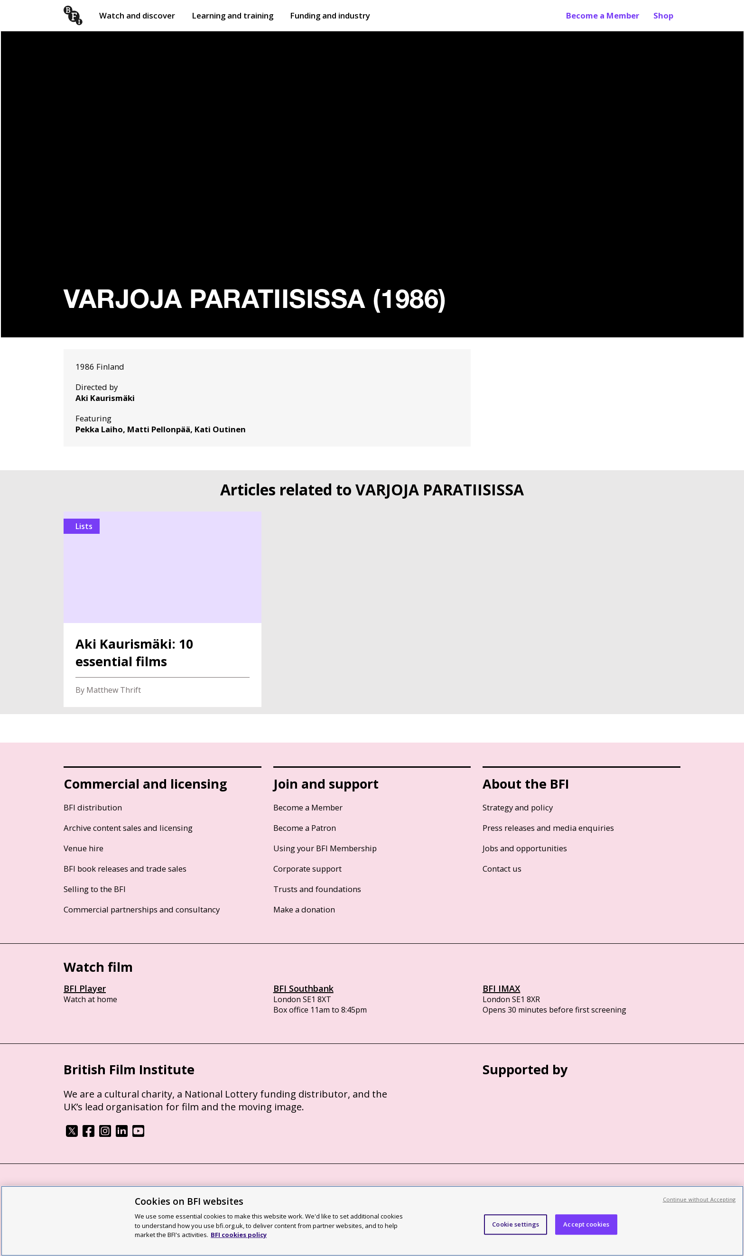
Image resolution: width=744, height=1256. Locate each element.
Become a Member (602, 15)
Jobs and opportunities (525, 848)
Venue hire (83, 848)
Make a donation (304, 909)
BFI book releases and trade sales (125, 868)
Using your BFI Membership (325, 848)
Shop (663, 15)
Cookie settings (515, 1224)
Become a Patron (304, 827)
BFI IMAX (501, 988)
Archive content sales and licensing (128, 827)
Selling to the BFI (95, 889)
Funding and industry (330, 15)
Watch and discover (137, 15)
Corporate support (307, 868)
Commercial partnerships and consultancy (142, 909)
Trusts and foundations (317, 889)
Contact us (502, 868)
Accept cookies (586, 1224)
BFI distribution (93, 807)
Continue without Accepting (699, 1199)
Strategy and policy (518, 807)
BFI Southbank (303, 988)
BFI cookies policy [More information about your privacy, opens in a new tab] (239, 1234)
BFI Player (85, 988)
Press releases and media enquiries (548, 827)
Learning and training (232, 15)
